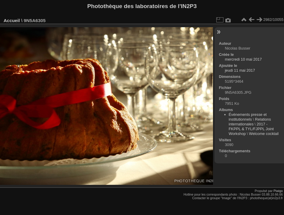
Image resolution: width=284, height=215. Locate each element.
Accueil (12, 20)
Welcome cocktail (264, 133)
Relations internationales (250, 121)
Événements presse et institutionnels (248, 117)
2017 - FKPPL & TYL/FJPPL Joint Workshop (251, 129)
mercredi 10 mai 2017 (243, 59)
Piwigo (278, 191)
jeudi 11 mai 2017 (240, 70)
